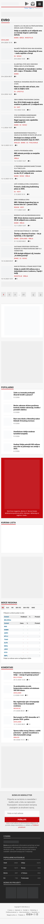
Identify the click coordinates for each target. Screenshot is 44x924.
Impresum (18, 910)
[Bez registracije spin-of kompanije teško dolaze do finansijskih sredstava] (8, 704)
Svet (18, 107)
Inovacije (16, 708)
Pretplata (20, 915)
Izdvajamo (5, 40)
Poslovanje (33, 143)
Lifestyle (20, 91)
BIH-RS (18, 607)
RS (3, 607)
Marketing (33, 910)
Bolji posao (17, 677)
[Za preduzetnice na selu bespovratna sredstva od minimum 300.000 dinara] (8, 689)
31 (29, 724)
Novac (19, 56)
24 (29, 110)
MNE (33, 607)
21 (24, 295)
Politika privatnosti (11, 912)
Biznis (6, 873)
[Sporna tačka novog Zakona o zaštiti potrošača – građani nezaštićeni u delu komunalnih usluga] (8, 733)
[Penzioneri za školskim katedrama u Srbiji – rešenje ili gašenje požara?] (8, 675)
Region (16, 207)
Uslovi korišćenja (24, 912)
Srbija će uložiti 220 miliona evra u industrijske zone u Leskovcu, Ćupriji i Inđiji (28, 271)
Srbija (16, 158)
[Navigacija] (39, 4)
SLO (7, 607)
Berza (22, 38)
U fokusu (24, 873)
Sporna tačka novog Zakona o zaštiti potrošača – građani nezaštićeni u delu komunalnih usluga (26, 733)
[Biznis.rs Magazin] (22, 484)
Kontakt (25, 910)
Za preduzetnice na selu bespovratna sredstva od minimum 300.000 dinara (26, 688)
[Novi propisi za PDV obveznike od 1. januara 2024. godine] (8, 720)
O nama (10, 910)
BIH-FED (26, 607)
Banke (16, 38)
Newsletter (35, 912)
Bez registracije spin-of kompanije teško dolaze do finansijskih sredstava (26, 704)
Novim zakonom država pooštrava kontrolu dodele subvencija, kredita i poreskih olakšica (26, 408)
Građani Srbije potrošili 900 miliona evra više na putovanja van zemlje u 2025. (26, 447)
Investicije (29, 38)
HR (12, 607)
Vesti (19, 192)
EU (15, 56)
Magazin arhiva (11, 915)
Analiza (17, 143)
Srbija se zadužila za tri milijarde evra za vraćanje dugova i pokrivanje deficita (28, 33)
